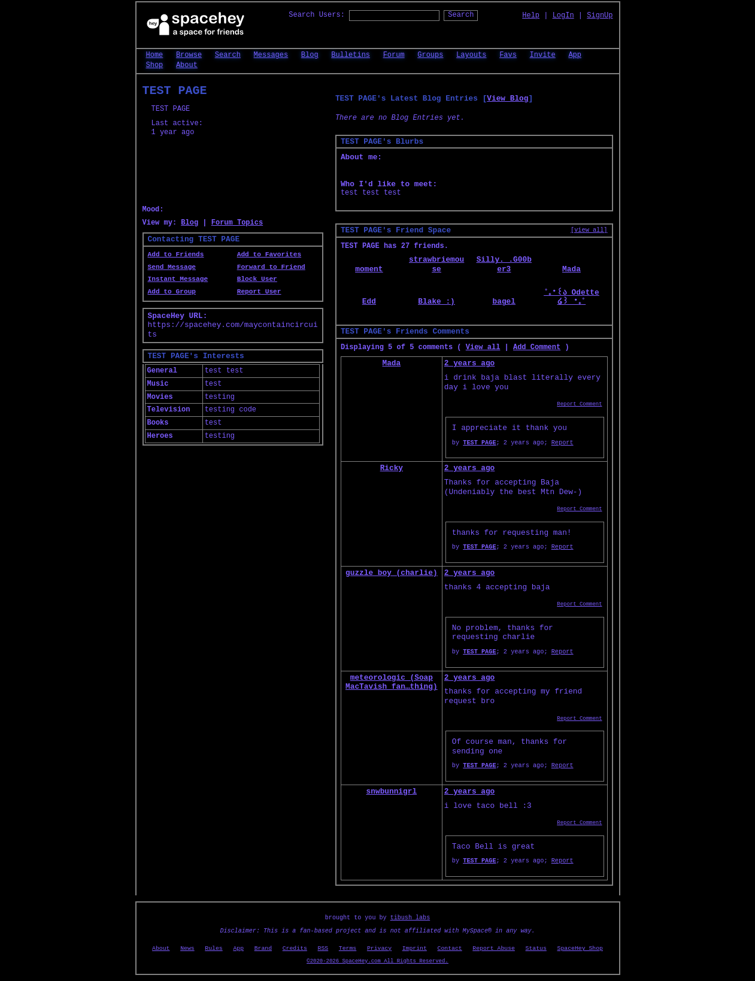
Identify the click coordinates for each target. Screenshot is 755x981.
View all (483, 347)
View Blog (507, 98)
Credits (295, 948)
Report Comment (579, 404)
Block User (257, 279)
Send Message (172, 267)
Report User (259, 291)
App (574, 55)
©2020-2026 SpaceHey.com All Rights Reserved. (377, 961)
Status (536, 948)
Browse (189, 55)
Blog (310, 55)
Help (530, 15)
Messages (271, 55)
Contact (450, 948)
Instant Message (178, 279)
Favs (508, 55)
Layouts (471, 55)
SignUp (600, 15)
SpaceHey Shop (580, 948)
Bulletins (350, 55)
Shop (154, 65)
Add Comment (536, 347)
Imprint (414, 948)
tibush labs (410, 918)
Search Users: (317, 15)
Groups (430, 55)
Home (154, 55)
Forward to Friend (271, 267)
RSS (323, 948)
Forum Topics (237, 223)
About (187, 65)
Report (562, 442)
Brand (263, 948)
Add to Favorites (269, 254)
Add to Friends (176, 254)
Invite (543, 55)
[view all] (589, 230)
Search (461, 15)
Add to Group (172, 291)
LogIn (563, 15)
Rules (213, 948)
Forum (394, 55)
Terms (347, 948)
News (187, 948)
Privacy (379, 948)
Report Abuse (493, 948)
